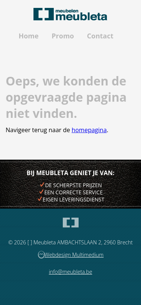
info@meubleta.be (70, 271)
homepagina (88, 130)
